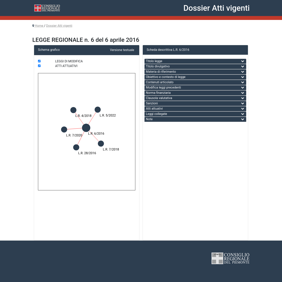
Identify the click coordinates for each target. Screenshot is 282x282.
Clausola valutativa (159, 98)
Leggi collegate (156, 114)
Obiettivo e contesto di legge (165, 77)
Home (39, 26)
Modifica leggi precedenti (163, 87)
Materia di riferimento (161, 71)
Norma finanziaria (158, 93)
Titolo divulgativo (158, 66)
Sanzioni (152, 103)
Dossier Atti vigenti (59, 26)
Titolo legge (154, 61)
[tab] (195, 61)
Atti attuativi (154, 108)
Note (149, 119)
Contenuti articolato (160, 82)
